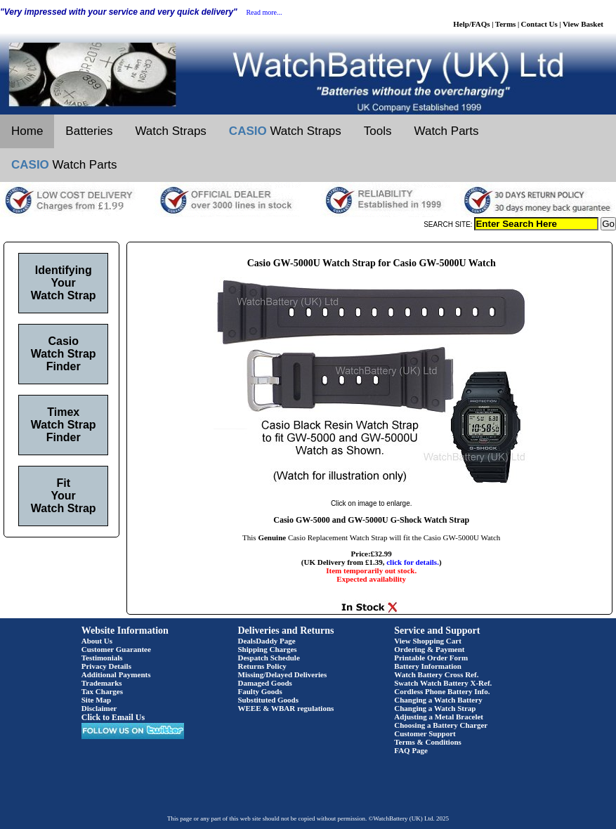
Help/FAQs (471, 24)
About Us (96, 641)
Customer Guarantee (116, 649)
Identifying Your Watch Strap (63, 282)
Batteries (88, 131)
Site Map (96, 700)
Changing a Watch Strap (435, 708)
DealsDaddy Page (267, 641)
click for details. (412, 562)
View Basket (583, 24)
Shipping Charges (267, 649)
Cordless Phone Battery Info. (442, 691)
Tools (378, 131)
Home (27, 131)
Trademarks (101, 683)
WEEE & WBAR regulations (286, 708)
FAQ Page (411, 750)
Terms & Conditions (427, 742)
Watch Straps (170, 131)
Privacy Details (106, 666)
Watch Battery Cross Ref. (436, 674)
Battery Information (427, 666)
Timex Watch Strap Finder (63, 424)
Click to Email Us (113, 717)
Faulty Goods (260, 691)
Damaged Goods (265, 683)
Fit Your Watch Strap (63, 495)
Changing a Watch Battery (438, 700)
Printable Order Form (431, 657)
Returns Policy (262, 666)
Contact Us (539, 24)
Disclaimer (99, 708)
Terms (505, 24)
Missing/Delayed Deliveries (282, 674)
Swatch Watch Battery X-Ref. (443, 683)
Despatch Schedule (269, 657)
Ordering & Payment (429, 649)
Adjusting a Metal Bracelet (438, 716)
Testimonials (102, 657)
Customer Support (425, 733)
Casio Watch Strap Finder (63, 353)
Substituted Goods (268, 700)
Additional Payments (116, 674)
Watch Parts (446, 131)
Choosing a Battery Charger (440, 725)
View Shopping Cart (427, 641)
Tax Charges (102, 691)
